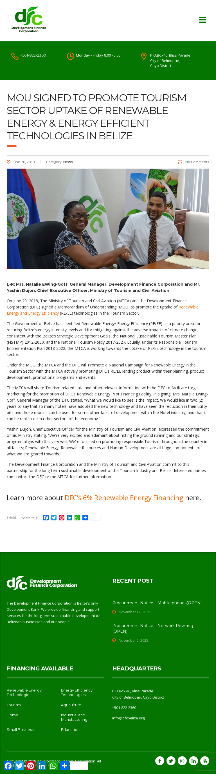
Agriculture (71, 705)
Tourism (14, 705)
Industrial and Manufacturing (74, 717)
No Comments (193, 161)
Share (12, 517)
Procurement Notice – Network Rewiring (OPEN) (152, 628)
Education (70, 729)
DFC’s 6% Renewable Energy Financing (124, 497)
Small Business (20, 729)
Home (12, 715)
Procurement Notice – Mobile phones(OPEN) (157, 602)
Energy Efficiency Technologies (77, 692)
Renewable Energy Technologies (24, 692)
